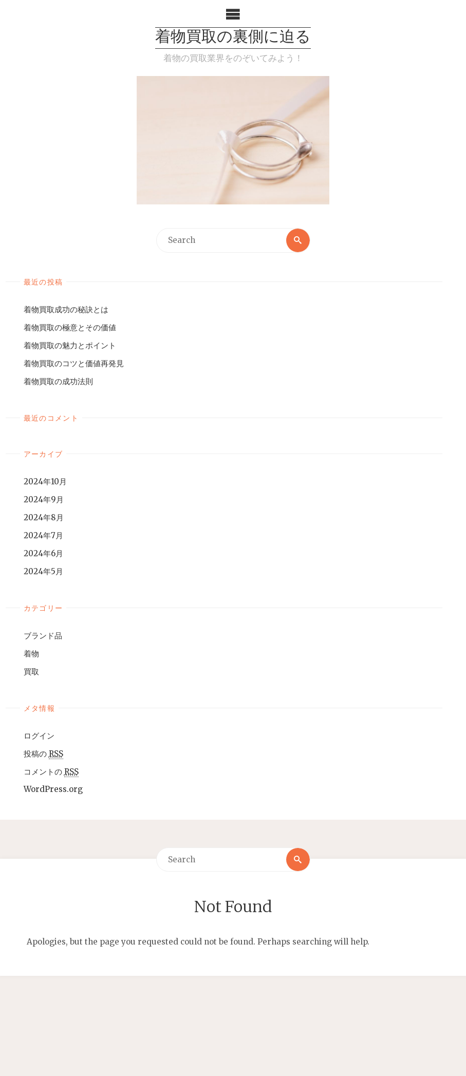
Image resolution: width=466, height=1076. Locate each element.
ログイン (39, 736)
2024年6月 (43, 553)
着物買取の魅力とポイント (70, 345)
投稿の (43, 754)
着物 (31, 653)
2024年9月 (44, 499)
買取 (31, 671)
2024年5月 (43, 571)
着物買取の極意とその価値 (70, 327)
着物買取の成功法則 (58, 381)
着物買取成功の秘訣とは (66, 309)
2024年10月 (45, 481)
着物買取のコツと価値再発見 (74, 363)
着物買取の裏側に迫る (233, 38)
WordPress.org (53, 789)
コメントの (51, 772)
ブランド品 (43, 635)
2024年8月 (44, 517)
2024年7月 (43, 535)
